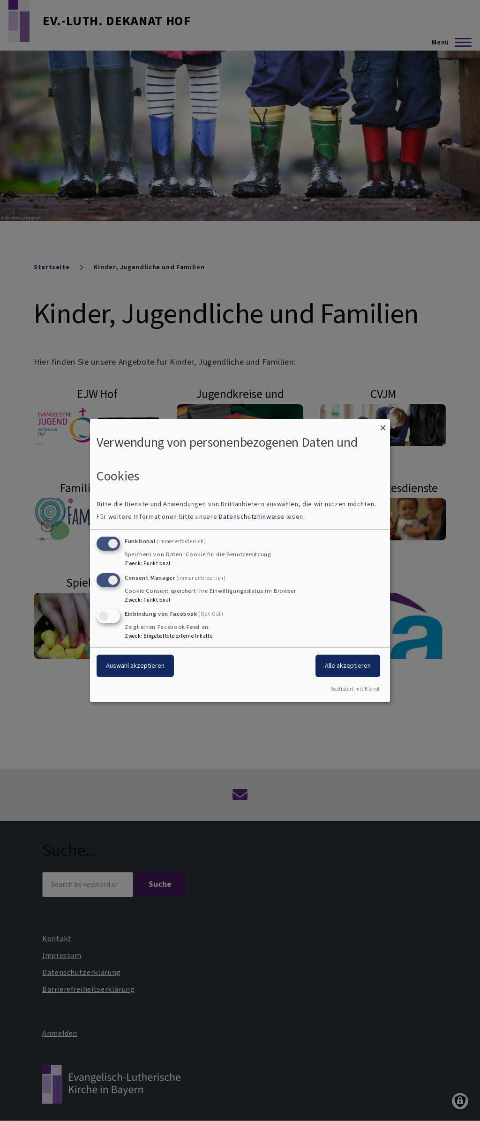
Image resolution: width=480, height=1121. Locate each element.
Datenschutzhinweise (252, 516)
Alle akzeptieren (348, 665)
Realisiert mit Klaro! (355, 689)
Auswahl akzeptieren (135, 665)
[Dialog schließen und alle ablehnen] (383, 425)
